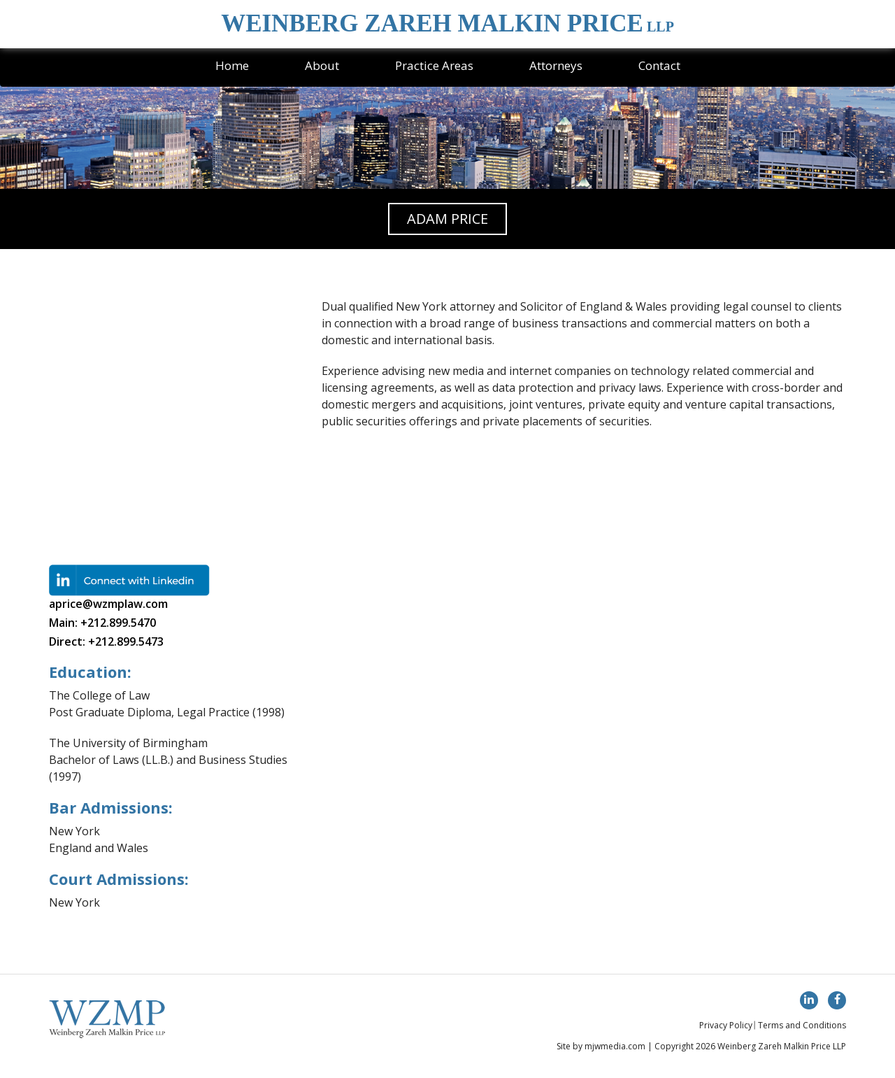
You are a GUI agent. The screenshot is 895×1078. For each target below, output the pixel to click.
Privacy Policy (725, 1025)
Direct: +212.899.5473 (106, 641)
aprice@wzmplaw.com (108, 603)
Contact (659, 66)
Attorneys (555, 66)
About (322, 66)
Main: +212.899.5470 (102, 622)
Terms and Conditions (802, 1025)
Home (232, 66)
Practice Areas (434, 66)
